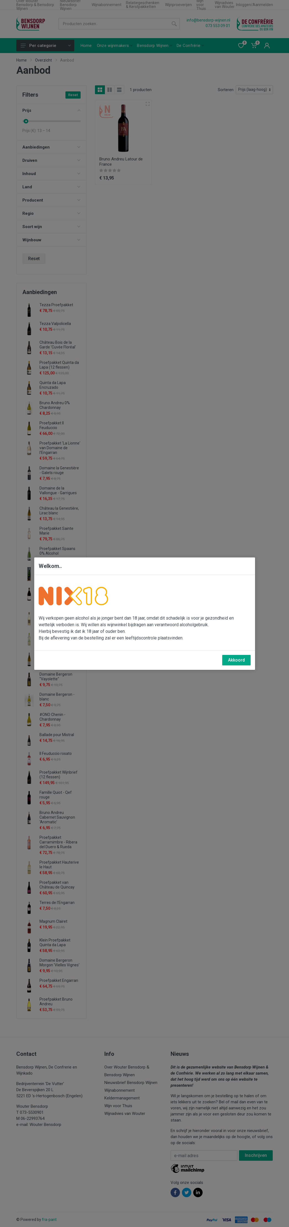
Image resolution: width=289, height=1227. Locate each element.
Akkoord (236, 660)
